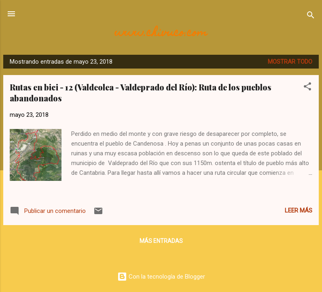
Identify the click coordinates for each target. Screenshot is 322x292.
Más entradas (161, 241)
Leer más (298, 210)
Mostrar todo (290, 61)
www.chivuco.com (161, 34)
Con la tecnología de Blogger (161, 276)
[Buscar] (311, 16)
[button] (307, 88)
